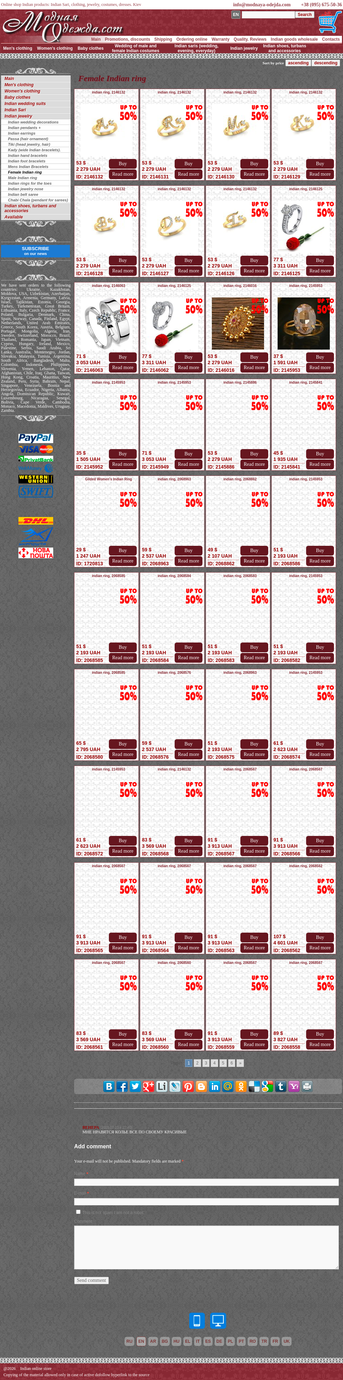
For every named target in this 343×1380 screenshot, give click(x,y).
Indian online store (35, 1368)
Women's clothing (55, 48)
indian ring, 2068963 (174, 479)
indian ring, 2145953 (305, 286)
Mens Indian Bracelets (28, 167)
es (208, 1341)
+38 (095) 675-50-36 (321, 4)
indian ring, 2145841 (305, 382)
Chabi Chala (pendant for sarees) (38, 200)
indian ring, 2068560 (174, 963)
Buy (123, 163)
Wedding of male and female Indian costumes (135, 48)
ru (129, 1341)
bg (165, 1341)
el (187, 1341)
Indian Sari (15, 109)
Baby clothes (91, 48)
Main (96, 39)
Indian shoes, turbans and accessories (284, 48)
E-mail (80, 1193)
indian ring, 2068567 (240, 769)
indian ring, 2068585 (108, 576)
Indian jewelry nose (25, 189)
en (141, 1341)
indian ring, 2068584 (174, 576)
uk (286, 1341)
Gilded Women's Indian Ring (108, 479)
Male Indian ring (22, 178)
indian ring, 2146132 (108, 92)
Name (79, 1173)
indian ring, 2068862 (240, 479)
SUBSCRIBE (35, 251)
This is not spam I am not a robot (112, 1212)
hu (177, 1341)
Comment (83, 1221)
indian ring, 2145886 (240, 382)
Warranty (221, 39)
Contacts (331, 39)
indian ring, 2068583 (240, 576)
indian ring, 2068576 (174, 673)
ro (252, 1341)
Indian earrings (21, 133)
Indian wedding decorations (33, 122)
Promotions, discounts (127, 39)
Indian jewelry (244, 48)
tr (264, 1341)
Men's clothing (17, 48)
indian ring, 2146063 (108, 286)
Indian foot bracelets (27, 161)
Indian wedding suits (25, 103)
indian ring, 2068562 (305, 866)
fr (275, 1341)
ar (153, 1341)
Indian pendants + (24, 128)
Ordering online (191, 39)
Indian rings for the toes (29, 183)
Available (14, 217)
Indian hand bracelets (27, 155)
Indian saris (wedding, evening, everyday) (196, 48)
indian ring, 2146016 (240, 286)
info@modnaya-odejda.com (261, 4)
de (219, 1341)
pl (230, 1341)
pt (241, 1341)
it (198, 1341)
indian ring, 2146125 (305, 189)
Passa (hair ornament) (28, 139)
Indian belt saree (23, 194)
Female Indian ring (25, 172)
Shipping (163, 39)
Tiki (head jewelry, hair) (29, 144)
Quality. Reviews (250, 39)
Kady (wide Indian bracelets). (34, 150)
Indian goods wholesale (294, 39)
